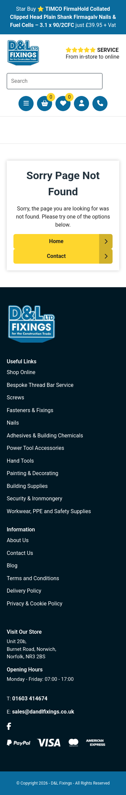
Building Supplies (27, 486)
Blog (12, 565)
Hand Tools (20, 461)
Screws (15, 397)
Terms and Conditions (33, 578)
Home (56, 241)
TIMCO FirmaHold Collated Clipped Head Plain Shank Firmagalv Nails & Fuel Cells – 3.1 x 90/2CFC (63, 17)
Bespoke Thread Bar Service (40, 385)
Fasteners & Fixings (30, 410)
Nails (13, 423)
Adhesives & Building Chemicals (45, 435)
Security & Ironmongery (34, 498)
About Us (18, 540)
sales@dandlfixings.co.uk (43, 711)
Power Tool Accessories (35, 448)
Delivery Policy (24, 591)
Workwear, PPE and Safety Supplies (49, 511)
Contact (56, 256)
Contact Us (20, 553)
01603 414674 (29, 698)
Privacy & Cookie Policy (34, 603)
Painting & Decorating (32, 473)
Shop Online (21, 372)
